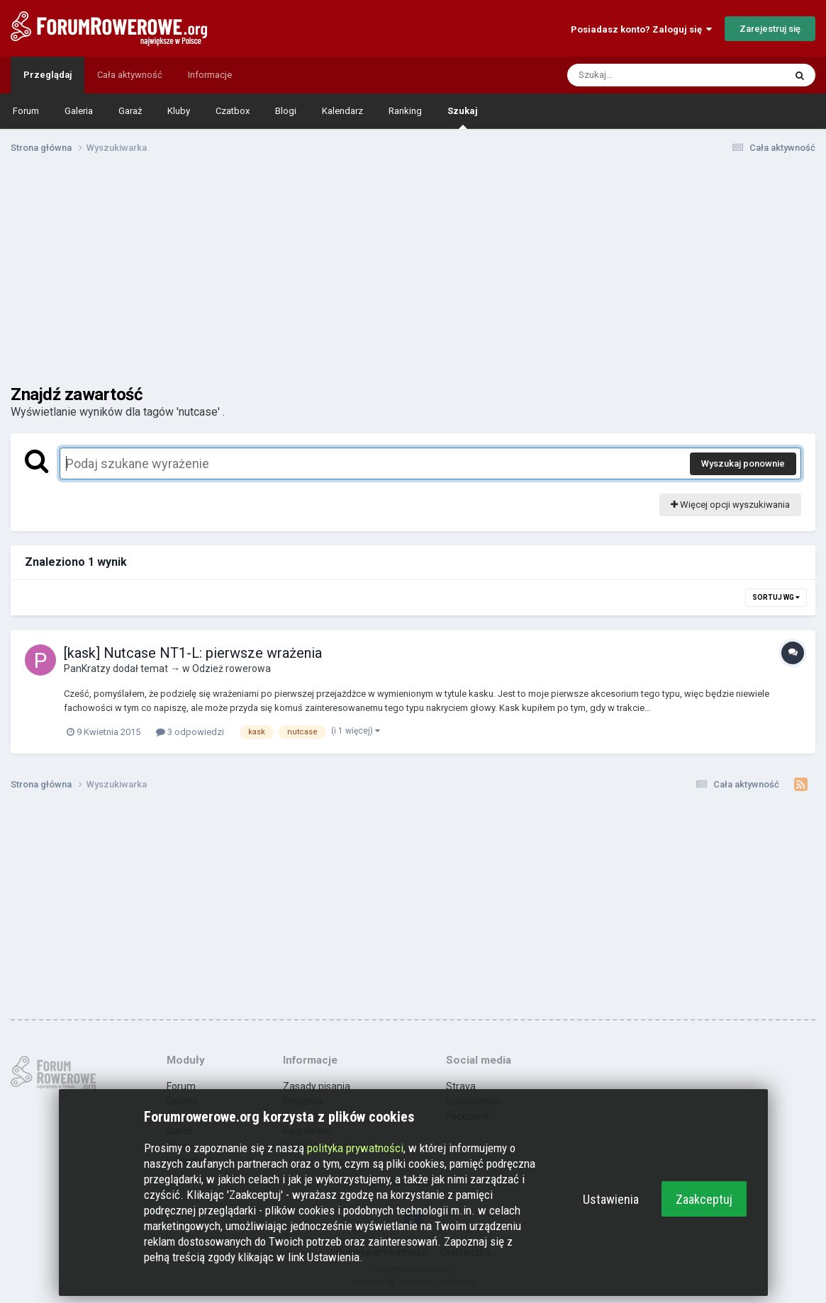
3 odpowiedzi (190, 732)
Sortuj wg (776, 597)
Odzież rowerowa (231, 668)
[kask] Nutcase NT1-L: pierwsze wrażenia (193, 652)
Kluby (178, 111)
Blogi (285, 111)
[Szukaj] (642, 75)
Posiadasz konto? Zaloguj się (641, 29)
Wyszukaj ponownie (743, 463)
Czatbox (233, 111)
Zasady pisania (316, 1086)
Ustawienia (611, 1199)
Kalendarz (342, 111)
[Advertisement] (413, 275)
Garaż (130, 111)
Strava (461, 1086)
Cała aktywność (129, 74)
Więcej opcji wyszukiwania (730, 504)
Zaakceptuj (704, 1199)
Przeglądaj (47, 74)
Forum (26, 111)
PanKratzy (87, 668)
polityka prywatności (355, 1148)
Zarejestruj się (770, 28)
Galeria (79, 111)
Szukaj (462, 117)
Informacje (210, 74)
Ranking (405, 111)
